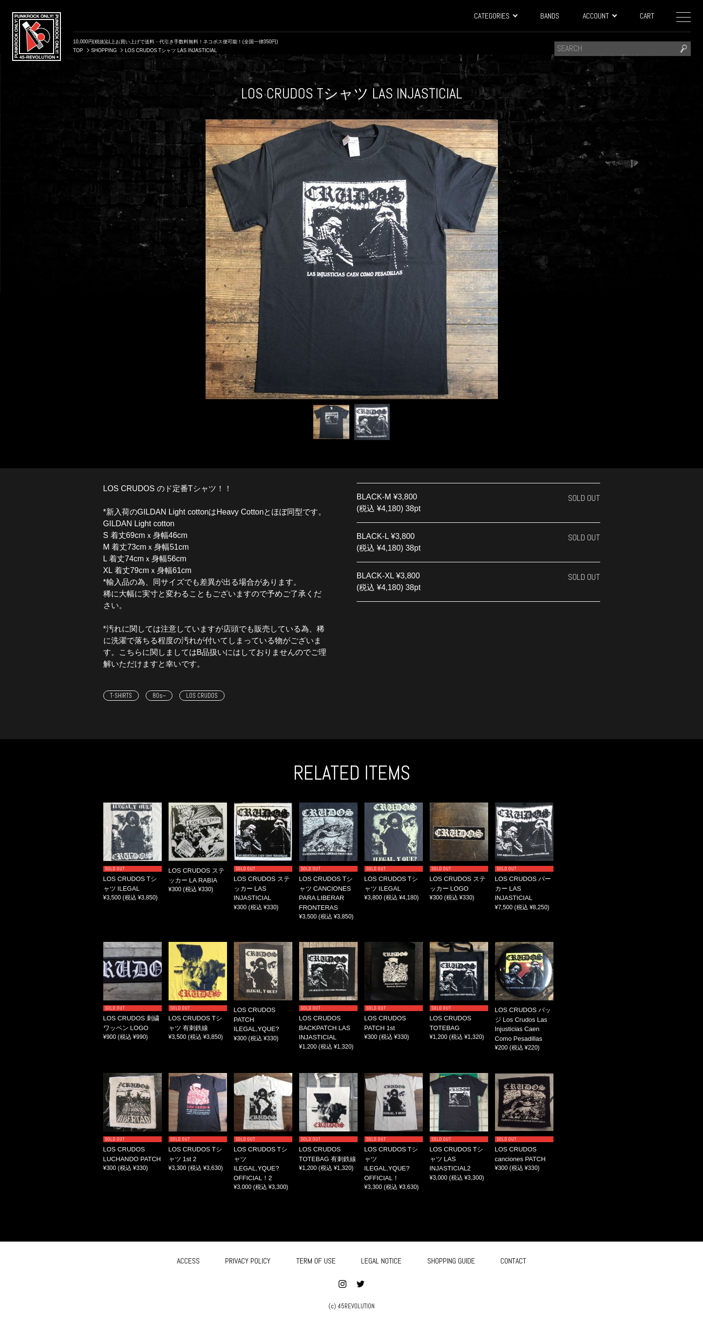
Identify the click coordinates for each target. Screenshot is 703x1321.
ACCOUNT (599, 16)
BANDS (549, 16)
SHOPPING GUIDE (451, 1259)
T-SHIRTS (121, 695)
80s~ (159, 695)
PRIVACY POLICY (247, 1259)
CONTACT (513, 1259)
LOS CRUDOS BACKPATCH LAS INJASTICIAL (325, 1028)
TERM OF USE (316, 1259)
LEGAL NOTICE (381, 1259)
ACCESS (188, 1259)
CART (647, 16)
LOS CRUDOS (202, 695)
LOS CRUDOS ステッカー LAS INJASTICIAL (262, 888)
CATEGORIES (495, 16)
